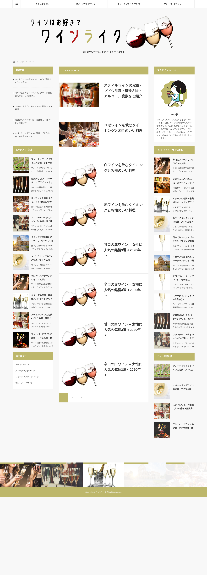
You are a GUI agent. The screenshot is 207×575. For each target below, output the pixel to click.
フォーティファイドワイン (129, 4)
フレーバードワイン (172, 4)
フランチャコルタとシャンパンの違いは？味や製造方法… (41, 220)
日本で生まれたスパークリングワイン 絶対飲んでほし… (183, 240)
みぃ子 (174, 114)
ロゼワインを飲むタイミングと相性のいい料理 (123, 127)
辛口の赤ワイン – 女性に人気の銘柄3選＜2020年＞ (123, 289)
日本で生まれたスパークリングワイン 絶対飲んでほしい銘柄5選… (33, 94)
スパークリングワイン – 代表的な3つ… (183, 297)
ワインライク (101, 509)
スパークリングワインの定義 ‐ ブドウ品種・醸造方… (41, 259)
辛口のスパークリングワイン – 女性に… (41, 278)
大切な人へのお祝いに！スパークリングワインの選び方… (183, 181)
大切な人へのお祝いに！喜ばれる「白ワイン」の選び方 (33, 121)
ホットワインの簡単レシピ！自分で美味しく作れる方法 (33, 81)
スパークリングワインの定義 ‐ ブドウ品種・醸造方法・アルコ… (32, 134)
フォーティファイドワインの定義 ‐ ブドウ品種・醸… (41, 161)
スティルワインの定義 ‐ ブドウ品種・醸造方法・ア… (41, 317)
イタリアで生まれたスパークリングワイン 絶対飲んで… (42, 239)
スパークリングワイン (86, 4)
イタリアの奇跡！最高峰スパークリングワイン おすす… (41, 297)
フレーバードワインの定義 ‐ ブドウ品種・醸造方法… (41, 336)
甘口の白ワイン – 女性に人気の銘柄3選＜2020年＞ (123, 329)
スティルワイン (42, 4)
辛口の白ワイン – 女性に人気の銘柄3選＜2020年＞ (123, 369)
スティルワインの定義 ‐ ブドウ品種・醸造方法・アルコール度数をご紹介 (123, 90)
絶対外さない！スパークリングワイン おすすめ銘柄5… (42, 181)
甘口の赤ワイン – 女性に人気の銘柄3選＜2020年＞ (123, 250)
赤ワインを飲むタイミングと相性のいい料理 (123, 207)
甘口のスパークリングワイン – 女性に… (183, 278)
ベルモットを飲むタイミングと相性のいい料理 (33, 108)
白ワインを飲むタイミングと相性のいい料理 (123, 167)
